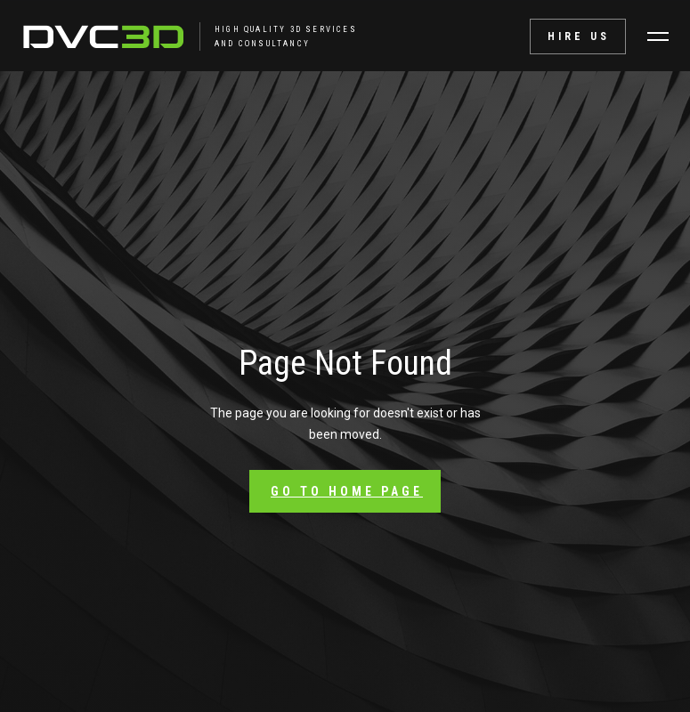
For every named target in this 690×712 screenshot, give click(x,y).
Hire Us (579, 36)
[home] (152, 36)
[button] (658, 36)
